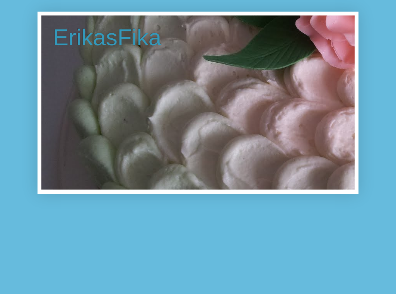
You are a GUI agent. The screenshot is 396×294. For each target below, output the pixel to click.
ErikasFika (107, 37)
